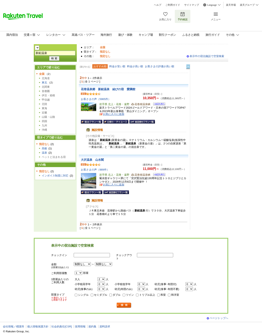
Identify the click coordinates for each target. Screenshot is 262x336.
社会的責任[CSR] (61, 326)
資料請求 (104, 326)
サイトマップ (191, 4)
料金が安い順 (117, 66)
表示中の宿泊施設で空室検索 (207, 56)
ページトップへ (219, 318)
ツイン (130, 294)
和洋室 (175, 294)
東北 (44, 82)
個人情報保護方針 (38, 326)
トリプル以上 (147, 294)
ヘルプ (157, 4)
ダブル (117, 294)
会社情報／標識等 (13, 326)
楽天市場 (231, 4)
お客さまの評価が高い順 (159, 66)
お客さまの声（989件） (95, 169)
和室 (163, 294)
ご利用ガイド (172, 4)
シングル (83, 294)
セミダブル (100, 294)
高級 (44, 148)
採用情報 (80, 326)
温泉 (44, 152)
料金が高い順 (135, 66)
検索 (124, 305)
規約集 (92, 326)
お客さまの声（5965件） (96, 99)
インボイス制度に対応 (55, 175)
